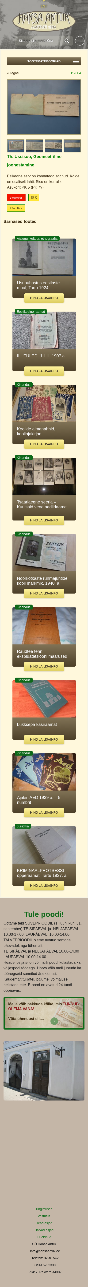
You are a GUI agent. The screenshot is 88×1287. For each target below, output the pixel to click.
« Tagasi (13, 73)
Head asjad (44, 1223)
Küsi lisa (16, 208)
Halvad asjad (44, 1230)
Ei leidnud (44, 1237)
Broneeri (16, 197)
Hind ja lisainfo (44, 298)
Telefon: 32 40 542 (44, 1258)
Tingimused (44, 1209)
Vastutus (44, 1216)
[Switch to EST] (44, 4)
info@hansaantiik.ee (45, 1251)
